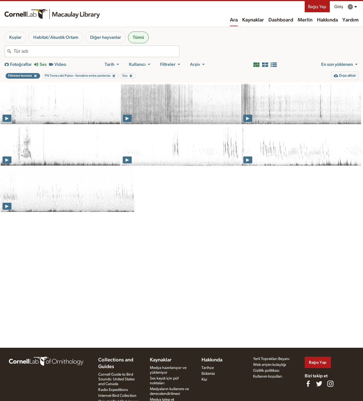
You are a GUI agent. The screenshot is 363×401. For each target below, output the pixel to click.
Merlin (305, 20)
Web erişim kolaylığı (269, 365)
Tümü (138, 37)
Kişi (204, 379)
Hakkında (327, 20)
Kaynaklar (253, 20)
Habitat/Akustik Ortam (55, 37)
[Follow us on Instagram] (330, 383)
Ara (234, 20)
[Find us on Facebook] (308, 383)
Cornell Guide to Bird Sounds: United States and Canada (116, 379)
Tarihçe (207, 368)
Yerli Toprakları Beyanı (271, 359)
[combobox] (96, 51)
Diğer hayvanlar (105, 37)
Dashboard (280, 20)
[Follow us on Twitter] (319, 383)
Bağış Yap (317, 6)
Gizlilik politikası (266, 371)
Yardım (350, 20)
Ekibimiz (208, 374)
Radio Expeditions (113, 390)
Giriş (338, 6)
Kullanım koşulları (267, 376)
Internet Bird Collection (117, 396)
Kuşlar (15, 37)
